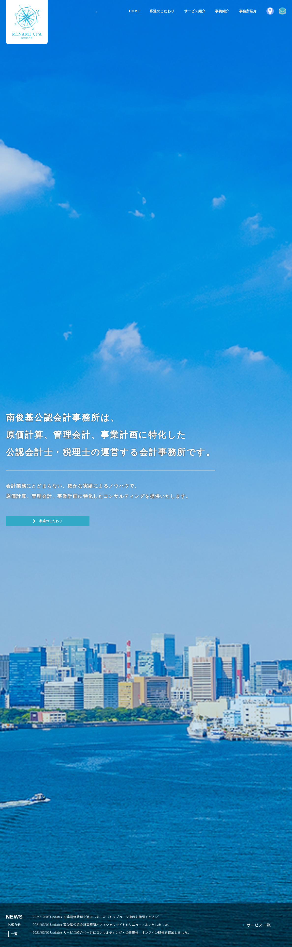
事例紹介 (212, 11)
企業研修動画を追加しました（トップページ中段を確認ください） (122, 917)
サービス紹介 (184, 11)
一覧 (14, 934)
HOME (124, 11)
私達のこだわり (152, 11)
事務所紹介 (238, 11)
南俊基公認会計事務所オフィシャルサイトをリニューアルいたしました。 (127, 924)
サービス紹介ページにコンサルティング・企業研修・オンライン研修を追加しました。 (137, 932)
